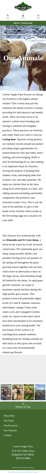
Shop (7, 17)
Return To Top (23, 405)
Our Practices (11, 425)
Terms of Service (29, 467)
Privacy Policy (16, 467)
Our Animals (10, 430)
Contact (8, 435)
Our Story (9, 420)
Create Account (27, 23)
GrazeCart (35, 472)
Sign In (23, 17)
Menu (38, 17)
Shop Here (9, 415)
